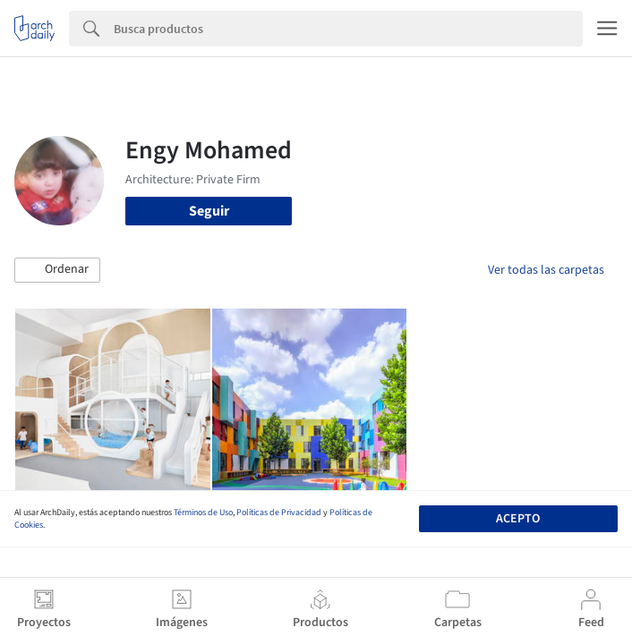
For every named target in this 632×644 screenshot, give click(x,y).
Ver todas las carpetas (546, 270)
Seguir (209, 211)
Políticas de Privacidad (278, 512)
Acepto (518, 519)
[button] (57, 270)
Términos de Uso (203, 512)
